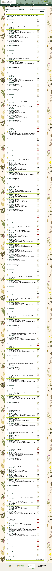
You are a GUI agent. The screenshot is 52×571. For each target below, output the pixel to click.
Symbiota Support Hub (33, 569)
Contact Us (40, 1)
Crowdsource (26, 4)
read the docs (26, 569)
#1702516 (33, 568)
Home (4, 4)
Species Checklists (17, 4)
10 (10, 559)
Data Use (34, 4)
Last (12, 559)
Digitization (30, 4)
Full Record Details (11, 22)
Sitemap (43, 4)
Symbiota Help (39, 4)
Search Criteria (12, 6)
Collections (7, 4)
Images (22, 4)
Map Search (12, 4)
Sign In (46, 1)
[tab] (11, 9)
